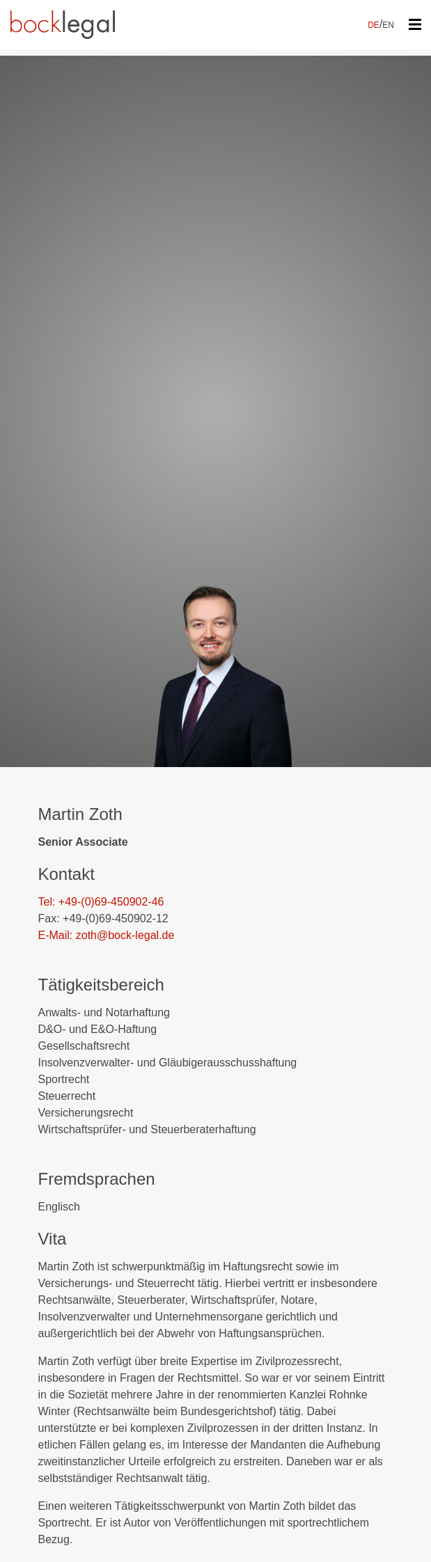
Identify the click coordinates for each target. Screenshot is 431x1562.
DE (373, 25)
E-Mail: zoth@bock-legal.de (106, 935)
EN (388, 25)
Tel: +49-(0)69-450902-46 (101, 902)
